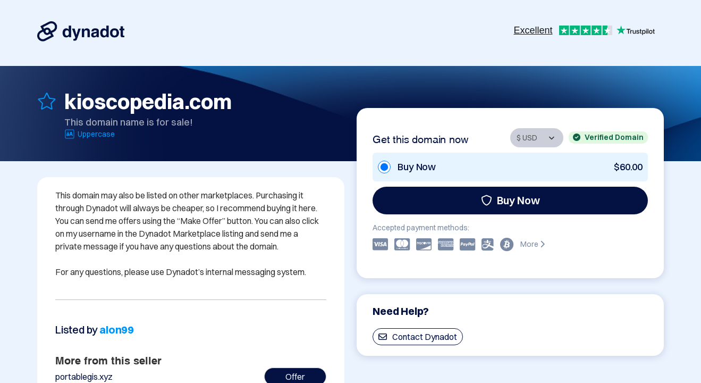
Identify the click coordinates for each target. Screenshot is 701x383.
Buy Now (510, 200)
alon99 (116, 329)
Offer (295, 376)
